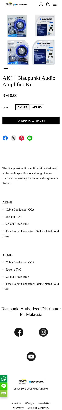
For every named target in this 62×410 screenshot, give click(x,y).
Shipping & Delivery (38, 407)
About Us (16, 403)
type (5, 107)
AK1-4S (22, 107)
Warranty (18, 407)
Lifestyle (29, 403)
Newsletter (44, 403)
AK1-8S (37, 107)
